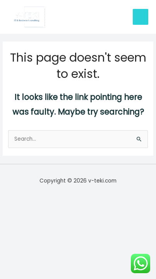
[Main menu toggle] (141, 17)
